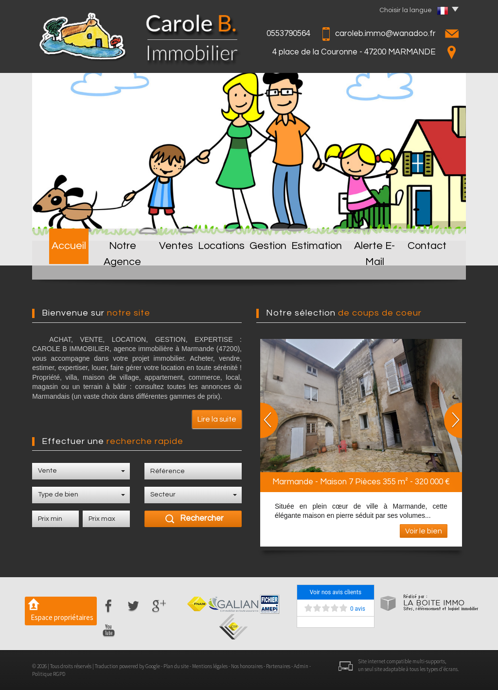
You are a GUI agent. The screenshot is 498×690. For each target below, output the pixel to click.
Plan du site (176, 666)
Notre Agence (117, 264)
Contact (434, 264)
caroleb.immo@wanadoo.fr (385, 33)
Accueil (61, 264)
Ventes (173, 264)
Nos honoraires (247, 666)
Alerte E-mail (380, 264)
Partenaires (278, 666)
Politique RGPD (48, 674)
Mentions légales (210, 666)
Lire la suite (216, 419)
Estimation (320, 264)
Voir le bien (423, 531)
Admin (301, 666)
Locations (221, 264)
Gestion (270, 264)
